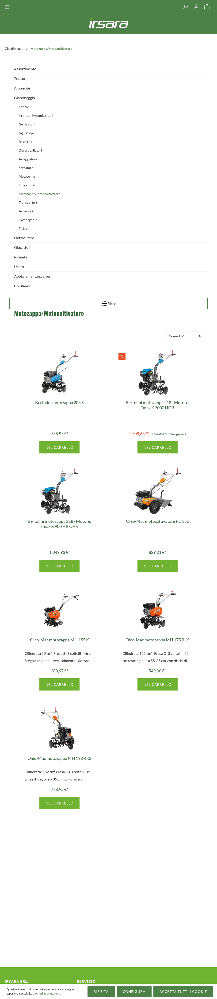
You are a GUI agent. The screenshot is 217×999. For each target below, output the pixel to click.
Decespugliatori (30, 150)
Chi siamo (22, 286)
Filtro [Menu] (109, 302)
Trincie (24, 107)
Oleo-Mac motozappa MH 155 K (59, 639)
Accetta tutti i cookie (183, 991)
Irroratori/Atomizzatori (36, 115)
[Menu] (9, 6)
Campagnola (28, 220)
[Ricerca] (185, 6)
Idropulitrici (28, 185)
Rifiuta (101, 991)
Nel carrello (59, 447)
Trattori (20, 78)
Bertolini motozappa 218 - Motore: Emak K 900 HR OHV (59, 524)
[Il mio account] (196, 6)
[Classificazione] (184, 336)
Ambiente (22, 88)
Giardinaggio (24, 97)
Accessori (26, 211)
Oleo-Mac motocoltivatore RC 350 (157, 521)
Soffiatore (26, 168)
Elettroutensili (25, 237)
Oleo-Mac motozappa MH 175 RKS (158, 639)
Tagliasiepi (26, 133)
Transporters (28, 202)
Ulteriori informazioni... (46, 993)
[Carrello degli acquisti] (207, 6)
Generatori (27, 124)
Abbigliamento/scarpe (32, 276)
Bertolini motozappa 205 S (59, 402)
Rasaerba (25, 142)
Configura (134, 991)
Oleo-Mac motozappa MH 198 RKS (59, 758)
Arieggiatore (28, 159)
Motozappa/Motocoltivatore (39, 194)
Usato (19, 266)
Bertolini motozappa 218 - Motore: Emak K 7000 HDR (157, 405)
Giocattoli (22, 247)
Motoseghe (27, 176)
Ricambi (20, 257)
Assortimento (25, 68)
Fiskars (24, 228)
